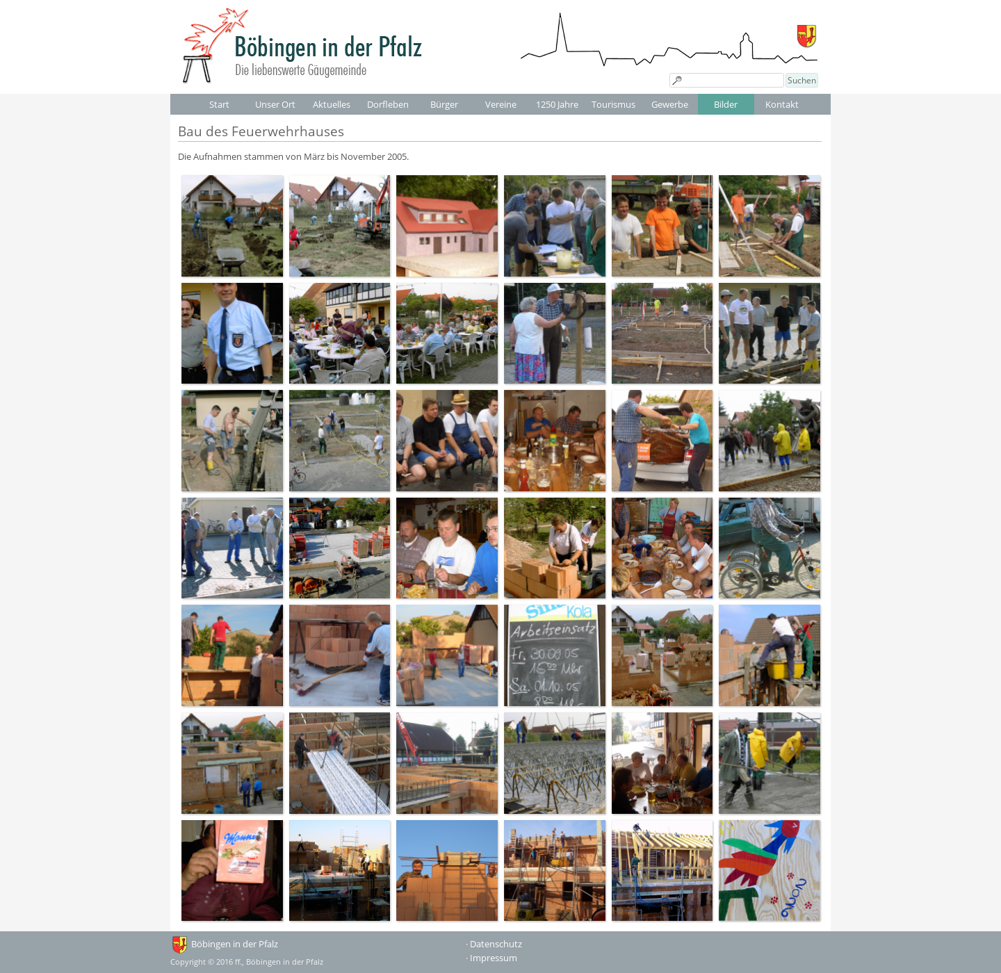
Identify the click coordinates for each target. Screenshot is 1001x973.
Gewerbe (669, 104)
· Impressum (491, 957)
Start (219, 104)
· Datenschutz (494, 944)
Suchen (802, 80)
